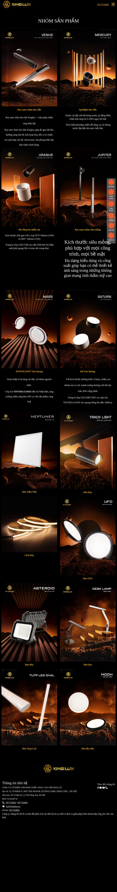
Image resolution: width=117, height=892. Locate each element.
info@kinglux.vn (13, 806)
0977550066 (103, 4)
